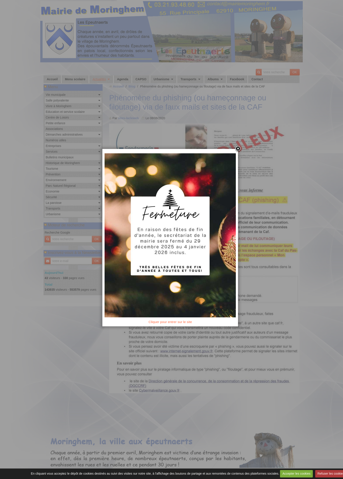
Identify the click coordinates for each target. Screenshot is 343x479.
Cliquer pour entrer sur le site (171, 323)
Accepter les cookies (296, 473)
